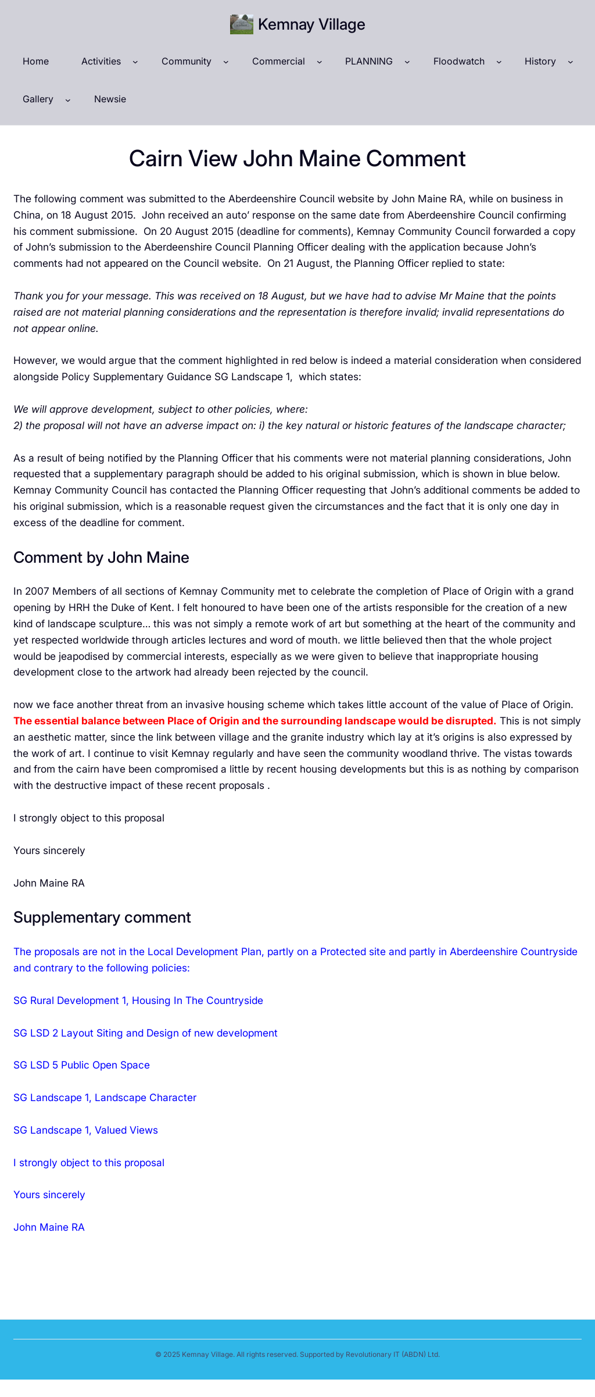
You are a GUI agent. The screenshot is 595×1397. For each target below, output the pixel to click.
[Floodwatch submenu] (499, 62)
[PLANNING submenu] (407, 62)
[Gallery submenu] (68, 99)
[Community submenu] (226, 62)
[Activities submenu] (135, 62)
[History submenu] (571, 62)
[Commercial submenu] (319, 62)
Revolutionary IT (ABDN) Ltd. (393, 1354)
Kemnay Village (311, 24)
